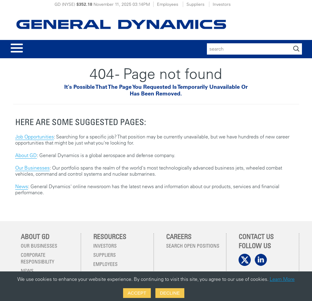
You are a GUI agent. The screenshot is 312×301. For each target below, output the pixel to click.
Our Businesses (32, 168)
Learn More (282, 279)
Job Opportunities (34, 137)
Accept (137, 293)
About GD (26, 155)
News (21, 186)
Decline (170, 293)
